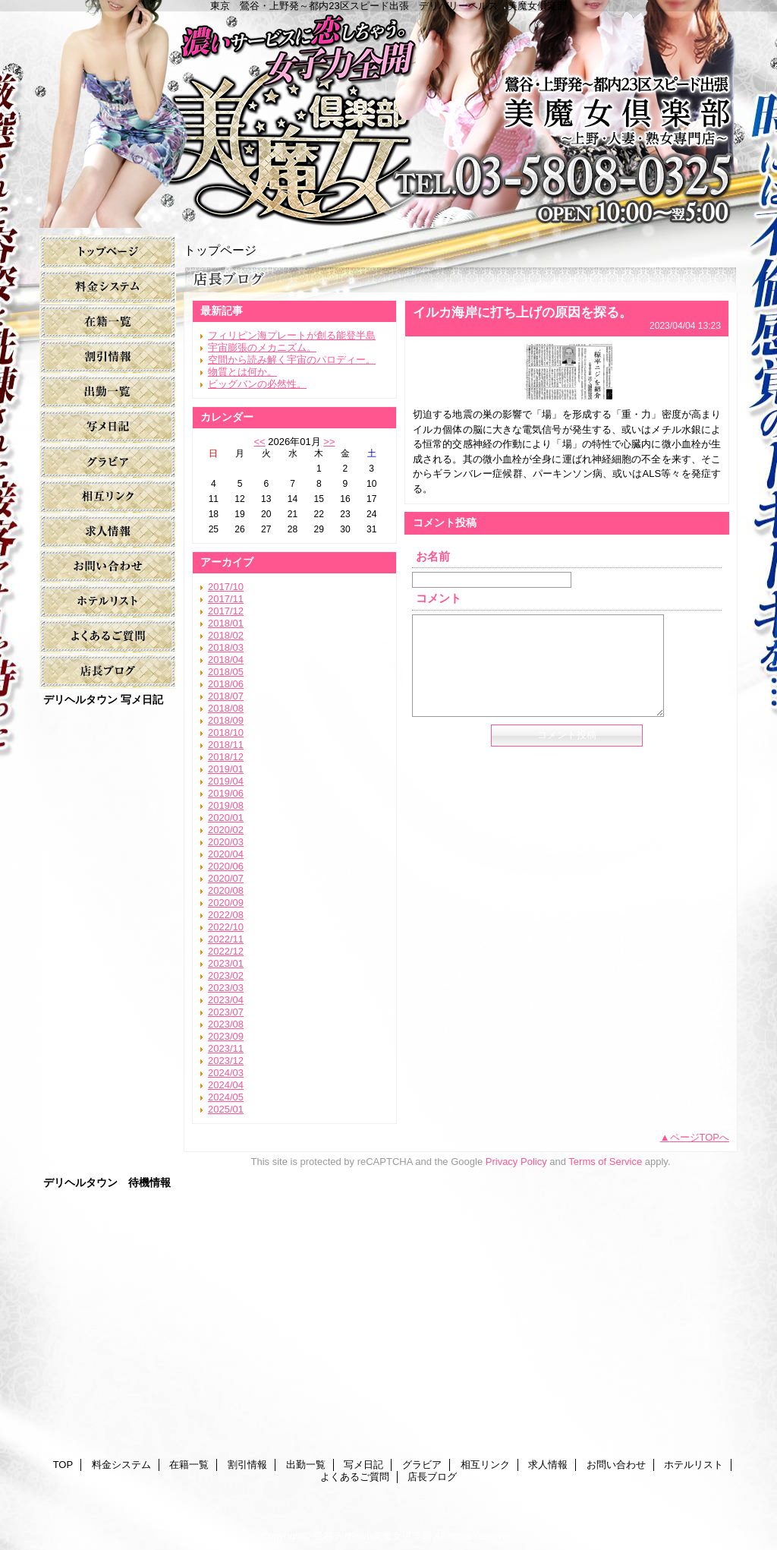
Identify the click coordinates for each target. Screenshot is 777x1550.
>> (329, 441)
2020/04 (226, 854)
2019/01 (226, 769)
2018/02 (226, 635)
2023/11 (226, 1048)
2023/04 (226, 999)
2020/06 (226, 866)
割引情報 (107, 357)
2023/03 (226, 987)
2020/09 (226, 902)
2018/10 (226, 732)
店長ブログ (107, 672)
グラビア (107, 462)
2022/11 (226, 939)
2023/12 (226, 1060)
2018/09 (226, 720)
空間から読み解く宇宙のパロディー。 (292, 359)
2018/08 (226, 708)
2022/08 (226, 914)
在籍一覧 (107, 322)
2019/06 (226, 793)
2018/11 (226, 744)
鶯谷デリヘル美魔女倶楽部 (372, 1536)
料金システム (107, 287)
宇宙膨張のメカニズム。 (262, 347)
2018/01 (226, 623)
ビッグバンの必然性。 (257, 384)
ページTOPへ (700, 1137)
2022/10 (226, 927)
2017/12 (226, 611)
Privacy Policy (516, 1161)
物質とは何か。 (242, 371)
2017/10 (226, 586)
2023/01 (226, 963)
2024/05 (226, 1097)
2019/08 (226, 805)
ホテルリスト (107, 602)
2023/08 (226, 1024)
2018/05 (226, 671)
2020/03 (226, 842)
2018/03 (226, 647)
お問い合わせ (107, 567)
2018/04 (226, 659)
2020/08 (226, 890)
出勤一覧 (107, 392)
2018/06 (226, 684)
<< (259, 441)
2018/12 (226, 756)
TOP (107, 252)
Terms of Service (605, 1161)
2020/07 (226, 878)
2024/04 (226, 1085)
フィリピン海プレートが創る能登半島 (292, 335)
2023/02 (226, 975)
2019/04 (226, 781)
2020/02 (226, 829)
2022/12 (226, 951)
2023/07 (226, 1012)
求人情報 (107, 532)
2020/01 (226, 817)
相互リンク (107, 497)
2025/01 (226, 1109)
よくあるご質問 (107, 637)
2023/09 (226, 1036)
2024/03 (226, 1072)
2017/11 (226, 599)
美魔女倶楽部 (388, 114)
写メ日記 (107, 427)
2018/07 (226, 696)
